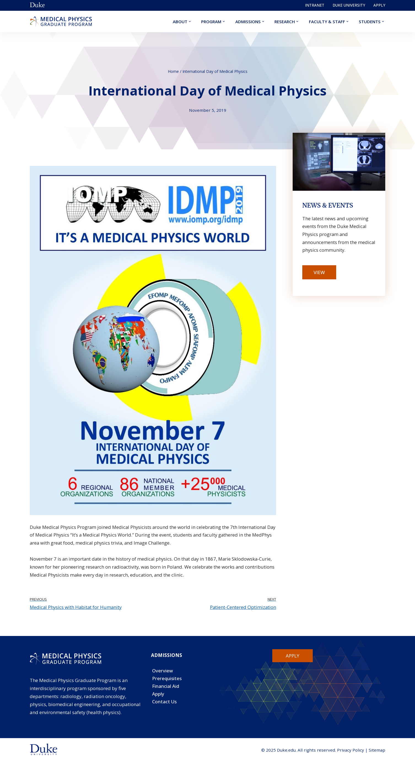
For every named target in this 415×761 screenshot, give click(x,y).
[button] (189, 21)
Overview (162, 672)
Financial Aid (165, 687)
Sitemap (377, 750)
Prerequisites (167, 679)
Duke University (349, 5)
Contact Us (164, 703)
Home (173, 71)
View (319, 272)
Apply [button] (292, 656)
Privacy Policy (350, 750)
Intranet (314, 5)
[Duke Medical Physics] (61, 22)
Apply (379, 5)
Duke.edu (286, 750)
